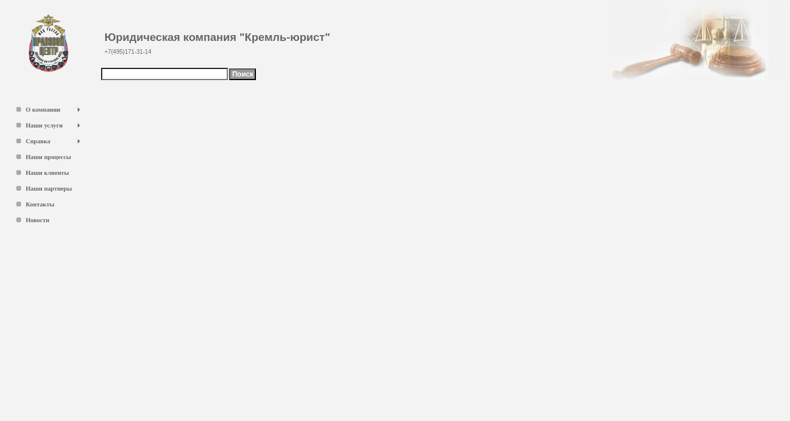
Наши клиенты (47, 173)
